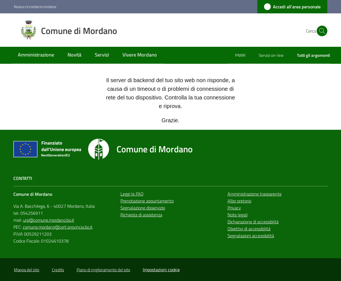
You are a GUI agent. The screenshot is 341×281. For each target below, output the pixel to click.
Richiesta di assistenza (141, 214)
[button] (320, 31)
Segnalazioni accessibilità (251, 235)
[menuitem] (36, 55)
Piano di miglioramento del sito (103, 270)
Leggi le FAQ (132, 193)
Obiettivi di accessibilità (249, 228)
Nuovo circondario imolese (35, 6)
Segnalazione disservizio (142, 207)
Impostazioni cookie (161, 269)
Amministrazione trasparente (255, 193)
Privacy (234, 207)
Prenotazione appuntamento (147, 200)
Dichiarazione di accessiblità (253, 221)
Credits (58, 270)
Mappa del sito (26, 270)
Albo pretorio (239, 200)
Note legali (238, 214)
